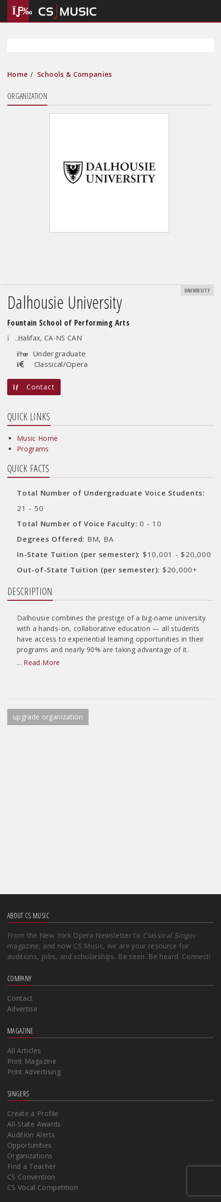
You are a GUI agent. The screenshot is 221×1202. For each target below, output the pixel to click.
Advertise (22, 1008)
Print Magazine (31, 1061)
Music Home (37, 438)
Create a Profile (33, 1113)
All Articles (24, 1050)
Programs (33, 448)
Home (17, 74)
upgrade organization (48, 716)
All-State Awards (34, 1124)
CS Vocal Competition (42, 1187)
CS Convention (31, 1176)
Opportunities (29, 1145)
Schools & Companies (74, 74)
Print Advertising (34, 1071)
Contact (34, 386)
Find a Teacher (31, 1166)
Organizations (30, 1155)
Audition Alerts (31, 1134)
